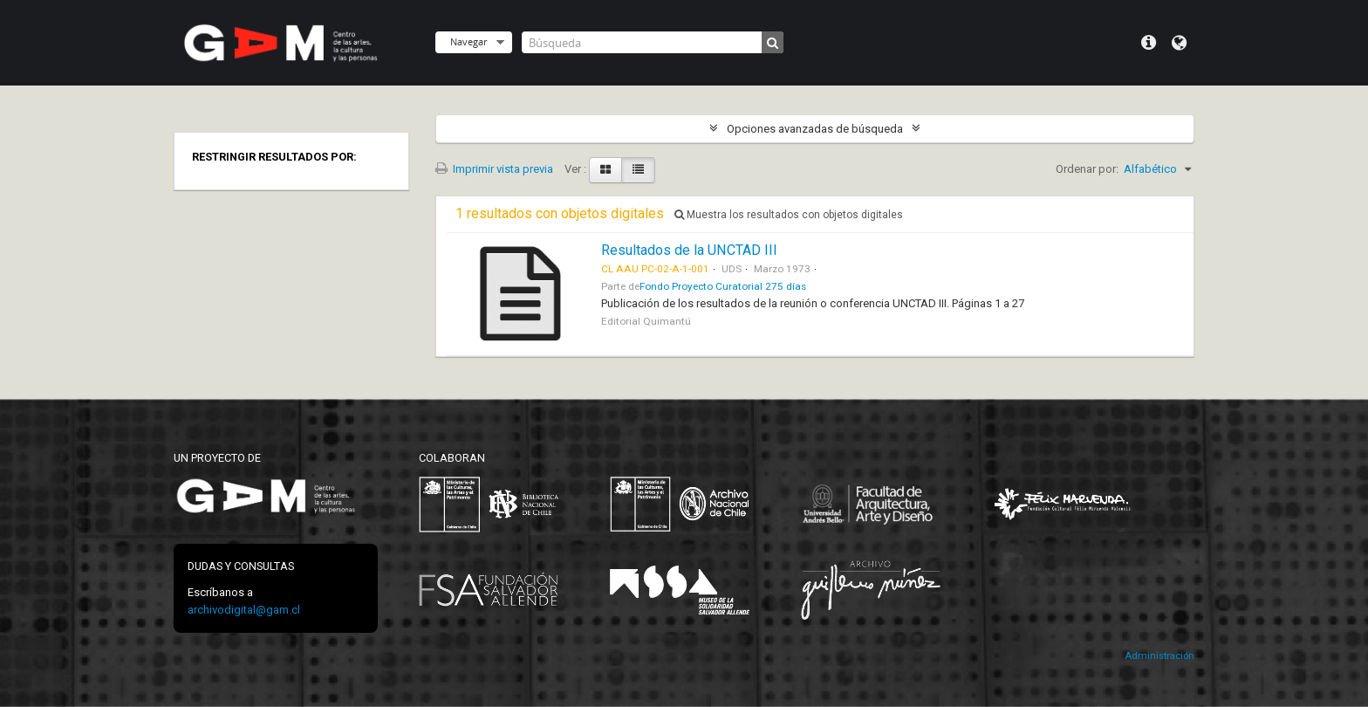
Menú (1148, 43)
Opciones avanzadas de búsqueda (815, 128)
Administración (1159, 656)
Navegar (468, 41)
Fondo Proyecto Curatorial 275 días (723, 286)
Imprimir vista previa (494, 168)
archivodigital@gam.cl (244, 609)
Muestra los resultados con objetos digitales (788, 215)
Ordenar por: (1087, 168)
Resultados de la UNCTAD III (689, 250)
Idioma (1179, 43)
